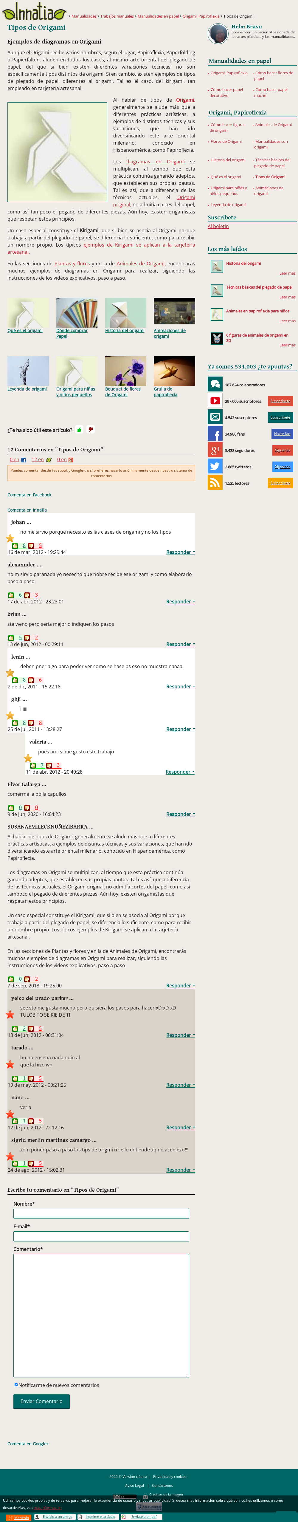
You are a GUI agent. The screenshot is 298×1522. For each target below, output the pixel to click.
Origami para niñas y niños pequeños (77, 376)
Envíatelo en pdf (144, 1516)
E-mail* (21, 1226)
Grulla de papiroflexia (174, 376)
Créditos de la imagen (166, 1494)
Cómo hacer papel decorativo (226, 92)
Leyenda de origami (28, 374)
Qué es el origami (28, 315)
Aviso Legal (134, 1485)
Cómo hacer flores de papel (273, 75)
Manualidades (84, 16)
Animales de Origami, (141, 263)
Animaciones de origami (174, 318)
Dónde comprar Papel (77, 318)
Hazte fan (282, 433)
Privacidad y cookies (170, 1476)
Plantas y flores (72, 263)
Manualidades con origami (271, 144)
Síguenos (282, 450)
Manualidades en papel (158, 16)
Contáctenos (162, 1485)
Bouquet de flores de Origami (126, 376)
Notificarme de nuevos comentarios (58, 1385)
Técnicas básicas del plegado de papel (272, 162)
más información (48, 1507)
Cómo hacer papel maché (271, 92)
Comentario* (28, 1249)
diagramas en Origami (155, 161)
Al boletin (218, 226)
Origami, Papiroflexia (201, 16)
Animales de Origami (273, 124)
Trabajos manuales (117, 16)
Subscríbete (280, 400)
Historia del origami (126, 315)
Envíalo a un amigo (57, 1516)
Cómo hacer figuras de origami (227, 127)
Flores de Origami (226, 141)
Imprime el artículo (100, 1516)
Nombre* (24, 1204)
